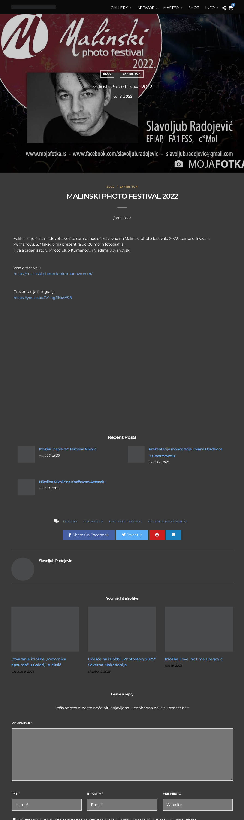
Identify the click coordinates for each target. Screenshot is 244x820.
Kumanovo (93, 521)
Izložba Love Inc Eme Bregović (194, 659)
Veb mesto (172, 793)
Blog (107, 73)
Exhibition (132, 73)
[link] (70, 250)
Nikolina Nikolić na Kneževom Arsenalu (72, 482)
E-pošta (95, 793)
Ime (16, 793)
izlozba (70, 521)
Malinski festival (125, 521)
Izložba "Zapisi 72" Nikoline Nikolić (67, 449)
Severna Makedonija (168, 521)
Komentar (22, 723)
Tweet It (132, 535)
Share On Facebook (89, 535)
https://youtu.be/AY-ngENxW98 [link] (43, 297)
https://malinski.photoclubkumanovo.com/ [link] (53, 274)
